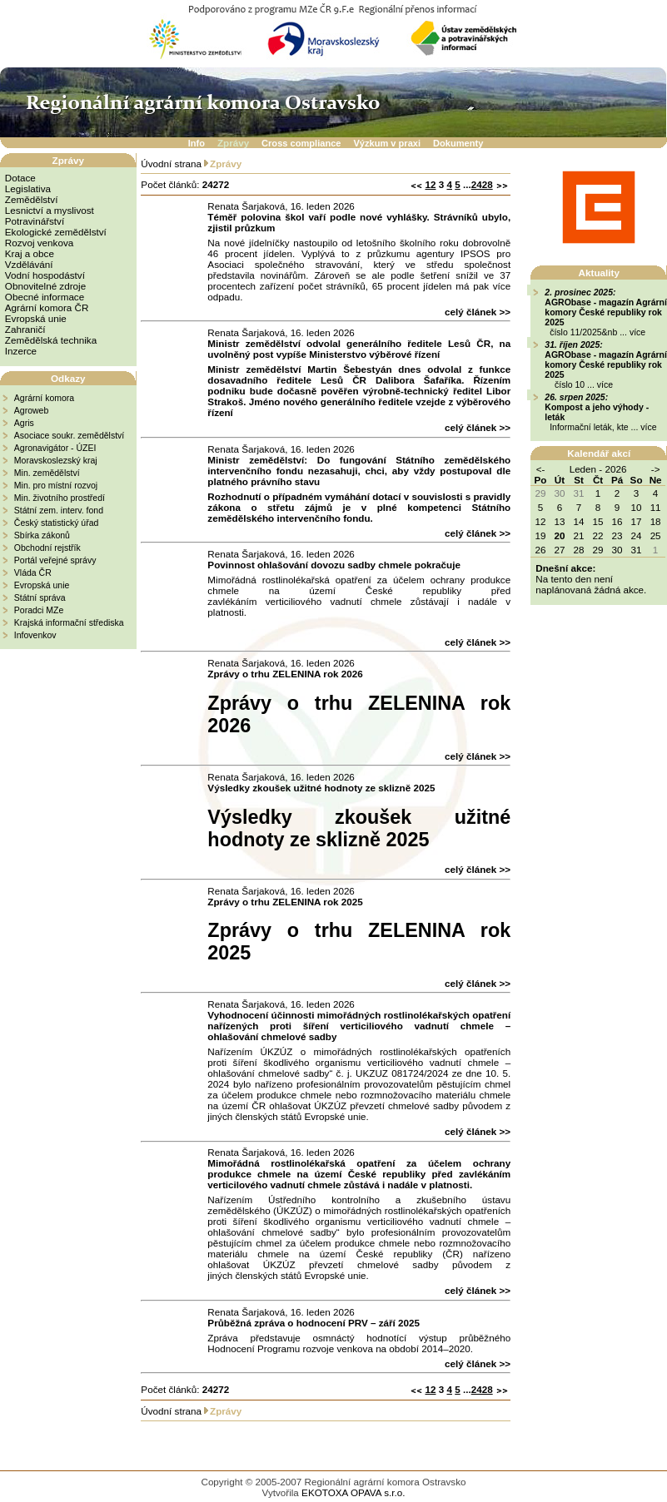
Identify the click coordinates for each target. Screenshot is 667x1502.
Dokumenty (458, 143)
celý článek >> (477, 311)
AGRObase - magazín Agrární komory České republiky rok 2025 (606, 312)
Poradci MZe (39, 610)
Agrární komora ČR (47, 307)
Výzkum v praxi (387, 143)
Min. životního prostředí (59, 498)
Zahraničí (25, 329)
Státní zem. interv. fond (58, 510)
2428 (482, 184)
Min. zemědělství (47, 473)
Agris (24, 423)
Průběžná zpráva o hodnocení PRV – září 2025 (313, 1322)
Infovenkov (35, 635)
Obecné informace (44, 296)
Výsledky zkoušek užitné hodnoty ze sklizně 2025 (321, 787)
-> (655, 468)
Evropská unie (36, 318)
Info (196, 143)
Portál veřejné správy (55, 560)
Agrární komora (44, 398)
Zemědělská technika (51, 340)
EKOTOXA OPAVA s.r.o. (353, 1492)
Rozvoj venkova (39, 242)
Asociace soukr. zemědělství (69, 435)
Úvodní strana (171, 163)
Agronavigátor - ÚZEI (55, 448)
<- (540, 468)
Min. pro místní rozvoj (55, 485)
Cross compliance (301, 143)
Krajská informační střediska (69, 622)
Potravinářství (34, 221)
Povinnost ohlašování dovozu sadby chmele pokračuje (333, 564)
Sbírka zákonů (42, 535)
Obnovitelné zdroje (45, 285)
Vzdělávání (29, 264)
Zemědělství (31, 199)
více (637, 332)
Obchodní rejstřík (47, 548)
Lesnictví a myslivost (49, 210)
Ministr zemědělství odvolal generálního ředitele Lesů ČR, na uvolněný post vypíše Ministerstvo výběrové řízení (358, 348)
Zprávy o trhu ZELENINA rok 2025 (284, 901)
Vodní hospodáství (45, 275)
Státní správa (40, 597)
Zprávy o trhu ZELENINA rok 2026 (284, 673)
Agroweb (31, 410)
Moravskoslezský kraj (55, 460)
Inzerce (21, 350)
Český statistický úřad (56, 523)
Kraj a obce (29, 253)
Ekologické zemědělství (56, 231)
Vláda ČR (33, 573)
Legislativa (28, 188)
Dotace (20, 177)
